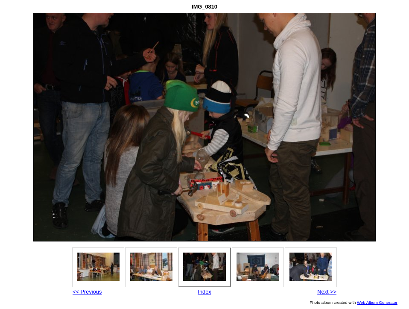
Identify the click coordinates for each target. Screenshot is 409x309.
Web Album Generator (377, 302)
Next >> (326, 291)
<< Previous (87, 291)
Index (204, 291)
